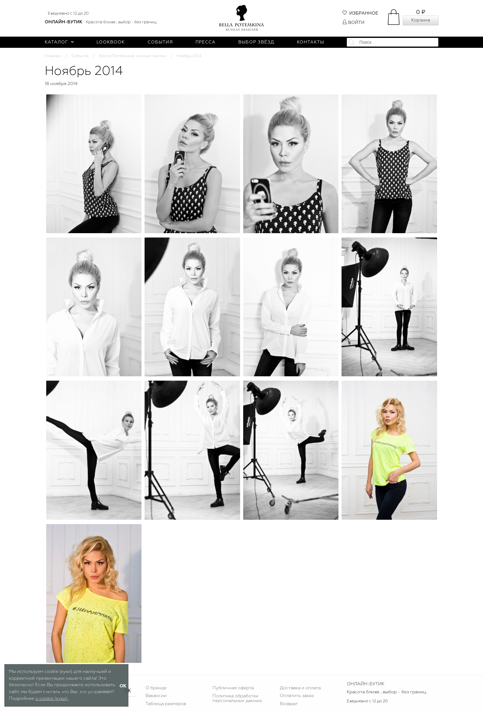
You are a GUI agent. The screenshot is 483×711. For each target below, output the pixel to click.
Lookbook (110, 42)
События (160, 42)
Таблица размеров (165, 704)
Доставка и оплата (300, 688)
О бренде (156, 688)
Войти (353, 22)
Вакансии (156, 696)
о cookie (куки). (51, 698)
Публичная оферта (233, 688)
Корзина (420, 20)
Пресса (205, 42)
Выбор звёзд (256, 42)
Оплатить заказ (297, 696)
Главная (53, 56)
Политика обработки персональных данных (237, 698)
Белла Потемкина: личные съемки (132, 56)
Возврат (289, 704)
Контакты (310, 42)
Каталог (59, 42)
